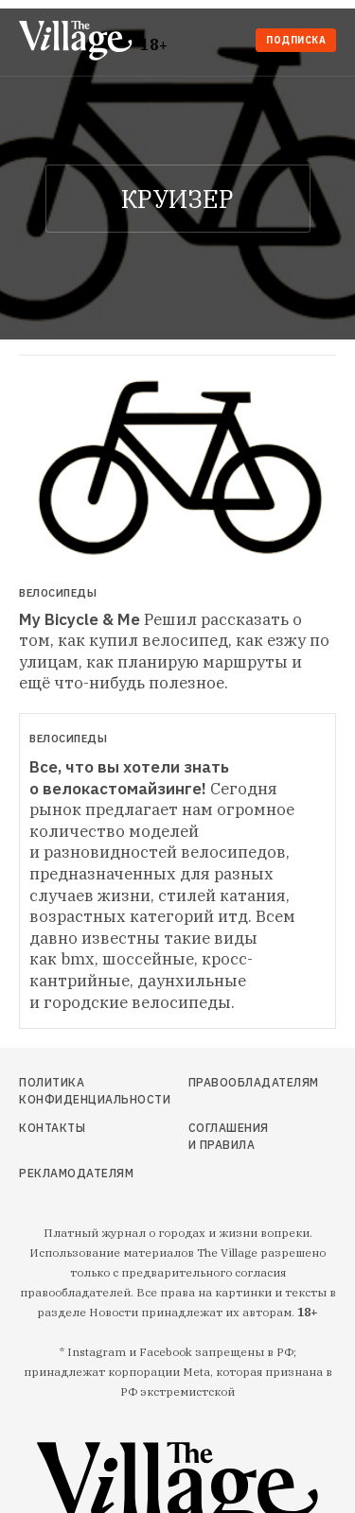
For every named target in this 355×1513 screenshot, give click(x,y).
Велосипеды (58, 593)
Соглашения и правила (228, 1136)
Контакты (52, 1128)
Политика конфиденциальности (66, 1090)
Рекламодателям (66, 1173)
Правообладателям (230, 1082)
